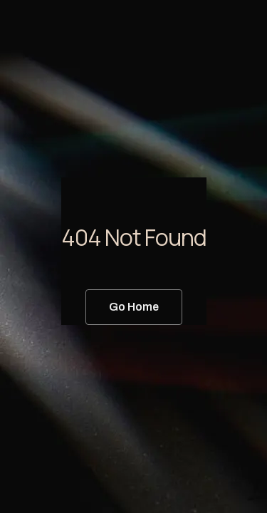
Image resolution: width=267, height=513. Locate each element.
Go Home (134, 307)
